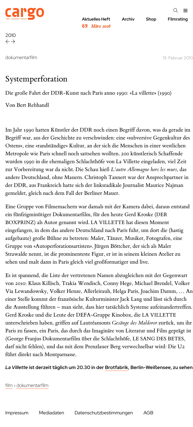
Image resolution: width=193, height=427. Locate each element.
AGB (148, 413)
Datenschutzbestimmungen (104, 413)
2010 (10, 35)
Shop (151, 19)
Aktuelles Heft (96, 23)
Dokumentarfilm (32, 385)
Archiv (128, 19)
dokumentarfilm (21, 58)
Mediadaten (51, 413)
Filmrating (178, 19)
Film (9, 385)
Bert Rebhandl (33, 105)
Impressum (16, 413)
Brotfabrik (116, 368)
